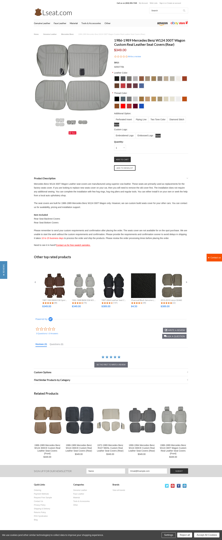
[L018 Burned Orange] (184, 98)
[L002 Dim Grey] (123, 98)
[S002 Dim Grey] (123, 77)
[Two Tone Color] (158, 120)
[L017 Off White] (178, 98)
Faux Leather (60, 23)
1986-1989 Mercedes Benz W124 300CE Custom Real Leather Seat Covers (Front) (47, 449)
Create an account (174, 3)
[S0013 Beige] (153, 77)
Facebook (179, 486)
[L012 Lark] (147, 98)
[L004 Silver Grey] (135, 98)
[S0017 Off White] (178, 77)
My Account (143, 3)
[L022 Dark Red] (129, 105)
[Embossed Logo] (145, 136)
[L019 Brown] (117, 105)
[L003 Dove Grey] (129, 98)
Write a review (134, 56)
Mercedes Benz (67, 34)
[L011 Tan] (141, 98)
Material (74, 23)
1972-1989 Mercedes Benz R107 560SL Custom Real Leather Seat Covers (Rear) (110, 448)
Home (36, 34)
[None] (116, 124)
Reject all (185, 535)
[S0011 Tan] (141, 77)
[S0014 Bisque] (160, 77)
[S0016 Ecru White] (172, 77)
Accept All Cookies (207, 535)
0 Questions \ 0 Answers (47, 333)
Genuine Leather (42, 23)
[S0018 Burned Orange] (184, 77)
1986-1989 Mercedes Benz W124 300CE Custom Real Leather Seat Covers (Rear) (79, 448)
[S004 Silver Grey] (135, 77)
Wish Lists (153, 3)
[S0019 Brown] (117, 84)
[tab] (41, 345)
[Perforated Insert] (124, 120)
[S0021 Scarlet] (123, 84)
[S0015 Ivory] (166, 77)
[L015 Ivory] (166, 98)
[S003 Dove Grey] (129, 77)
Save (74, 133)
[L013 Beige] (153, 98)
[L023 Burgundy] (135, 105)
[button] (35, 282)
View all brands (119, 490)
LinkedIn (185, 486)
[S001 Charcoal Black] (117, 77)
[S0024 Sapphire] (141, 84)
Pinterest (173, 486)
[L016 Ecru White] (172, 98)
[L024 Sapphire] (141, 105)
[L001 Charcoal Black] (117, 98)
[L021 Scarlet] (123, 105)
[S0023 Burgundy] (135, 84)
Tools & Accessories (91, 23)
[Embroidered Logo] (124, 136)
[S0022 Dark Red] (129, 84)
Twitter (167, 486)
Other (108, 23)
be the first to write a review (111, 364)
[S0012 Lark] (147, 77)
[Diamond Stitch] (177, 120)
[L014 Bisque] (160, 98)
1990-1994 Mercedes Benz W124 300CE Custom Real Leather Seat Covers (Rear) (141, 448)
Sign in (162, 3)
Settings (168, 535)
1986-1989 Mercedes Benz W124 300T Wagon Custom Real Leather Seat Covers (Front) (173, 449)
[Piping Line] (141, 120)
